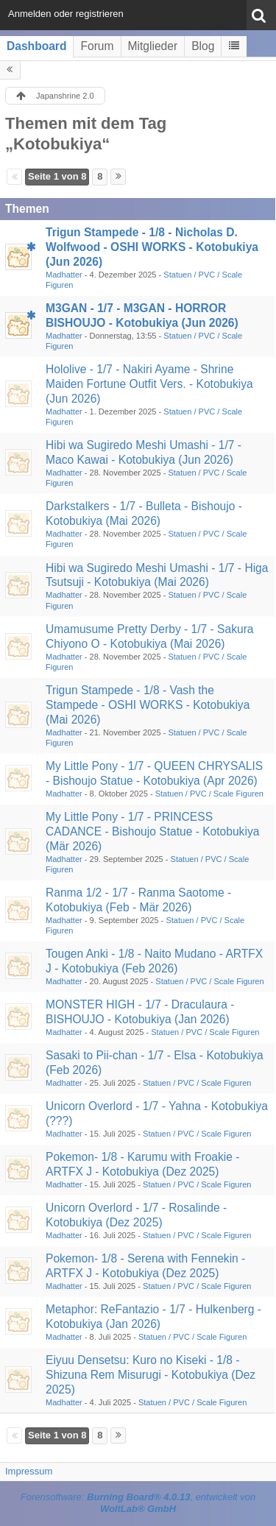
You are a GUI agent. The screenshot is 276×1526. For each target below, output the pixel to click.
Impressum (28, 1471)
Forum (96, 46)
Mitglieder (153, 46)
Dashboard (36, 46)
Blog (202, 46)
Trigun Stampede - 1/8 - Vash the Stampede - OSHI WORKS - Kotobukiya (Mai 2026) (148, 705)
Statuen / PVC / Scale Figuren (209, 793)
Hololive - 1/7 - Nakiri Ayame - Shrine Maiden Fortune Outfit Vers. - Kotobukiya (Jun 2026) (149, 384)
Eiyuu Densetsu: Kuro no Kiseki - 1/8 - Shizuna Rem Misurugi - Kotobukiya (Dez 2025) (150, 1375)
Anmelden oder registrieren (66, 13)
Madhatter (64, 274)
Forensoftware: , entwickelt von (138, 1503)
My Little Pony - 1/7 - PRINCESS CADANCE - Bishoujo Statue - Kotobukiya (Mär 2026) (152, 831)
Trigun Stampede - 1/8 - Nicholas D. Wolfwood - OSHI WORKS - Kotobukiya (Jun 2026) (152, 247)
